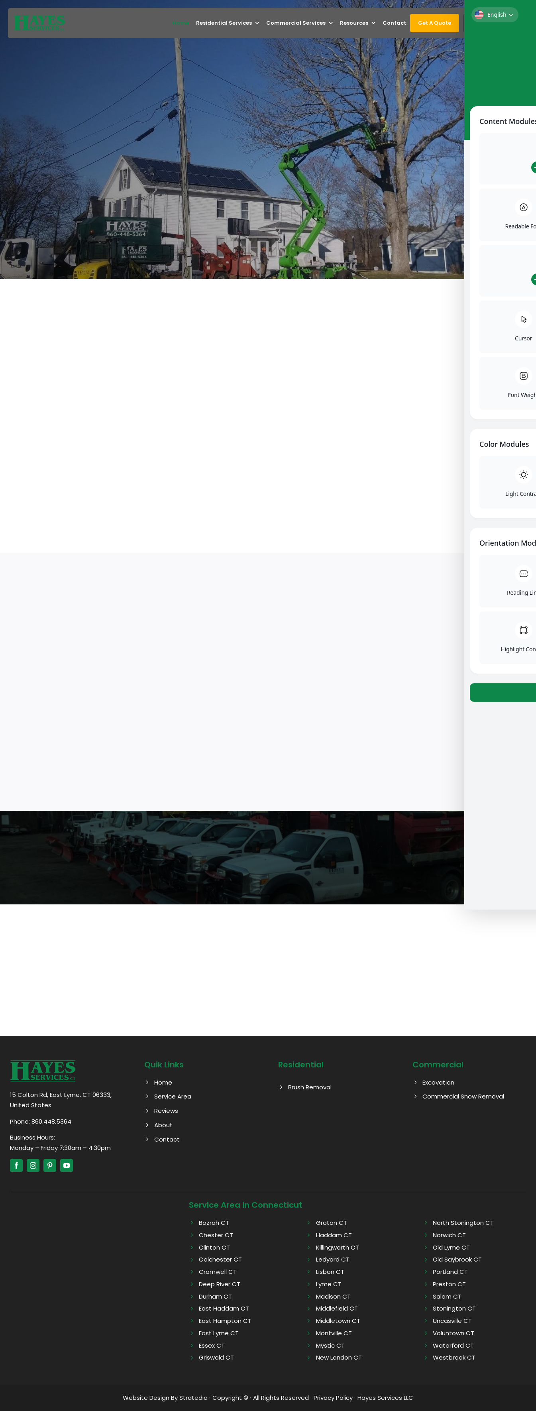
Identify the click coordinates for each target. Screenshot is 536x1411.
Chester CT (216, 1235)
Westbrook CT (454, 1357)
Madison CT (333, 1296)
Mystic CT (330, 1345)
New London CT (339, 1357)
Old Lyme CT (451, 1247)
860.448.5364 (51, 1121)
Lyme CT (329, 1284)
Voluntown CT (453, 1333)
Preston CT (449, 1284)
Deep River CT (219, 1284)
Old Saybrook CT (457, 1259)
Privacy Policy (333, 1397)
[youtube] (66, 1165)
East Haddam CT (224, 1308)
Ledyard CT (332, 1259)
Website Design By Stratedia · (166, 1397)
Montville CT (334, 1333)
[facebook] (16, 1165)
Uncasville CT (452, 1321)
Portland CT (450, 1272)
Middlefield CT (337, 1308)
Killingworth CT (337, 1247)
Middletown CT (338, 1321)
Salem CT (447, 1296)
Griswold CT (216, 1357)
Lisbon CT (330, 1272)
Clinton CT (214, 1247)
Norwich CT (449, 1235)
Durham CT (215, 1296)
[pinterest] (49, 1165)
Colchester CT (220, 1259)
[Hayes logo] (43, 1063)
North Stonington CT (463, 1222)
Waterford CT (453, 1345)
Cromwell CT (218, 1272)
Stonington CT (454, 1308)
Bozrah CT (214, 1222)
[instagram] (33, 1165)
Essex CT (212, 1345)
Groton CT (331, 1222)
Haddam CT (334, 1235)
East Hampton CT (225, 1321)
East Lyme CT (219, 1333)
